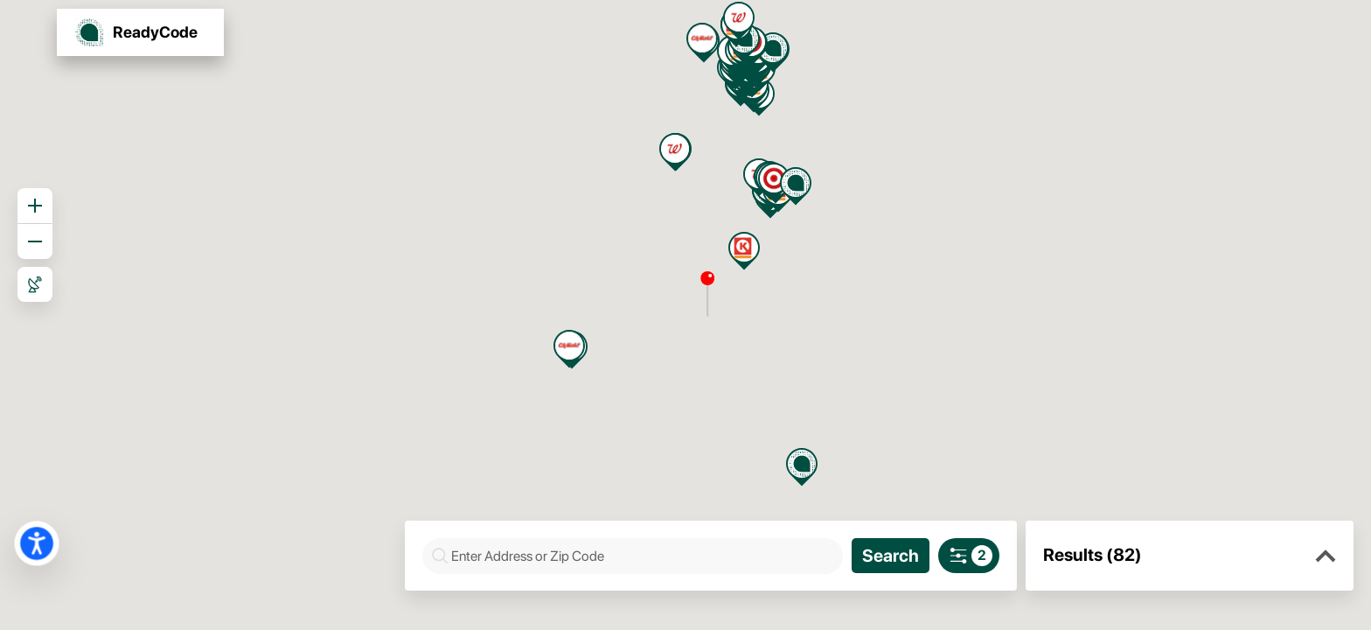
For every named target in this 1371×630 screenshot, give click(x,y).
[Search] (890, 555)
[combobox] (641, 556)
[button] (1325, 556)
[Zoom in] (34, 205)
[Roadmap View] (34, 284)
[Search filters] (968, 555)
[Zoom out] (34, 241)
